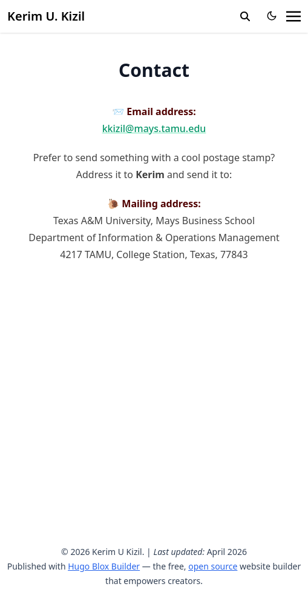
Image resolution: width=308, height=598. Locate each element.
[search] (245, 16)
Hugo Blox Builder (104, 566)
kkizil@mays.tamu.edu (154, 128)
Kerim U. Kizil (46, 16)
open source (212, 566)
